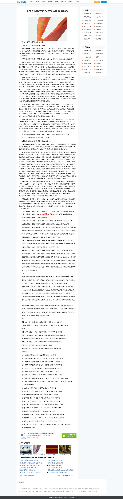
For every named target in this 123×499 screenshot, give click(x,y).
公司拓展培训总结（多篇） (55, 467)
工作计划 (30, 1)
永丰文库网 (50, 491)
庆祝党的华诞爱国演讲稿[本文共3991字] (87, 64)
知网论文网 (55, 488)
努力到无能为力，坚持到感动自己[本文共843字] (87, 68)
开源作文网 (30, 488)
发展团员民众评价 (99, 68)
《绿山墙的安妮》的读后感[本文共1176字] (99, 55)
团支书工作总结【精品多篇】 (87, 37)
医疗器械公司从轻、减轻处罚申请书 (30, 472)
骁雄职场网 (41, 491)
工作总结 (37, 1)
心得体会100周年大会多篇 (87, 74)
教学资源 (50, 1)
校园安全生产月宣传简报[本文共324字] (99, 64)
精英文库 (61, 488)
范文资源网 (85, 488)
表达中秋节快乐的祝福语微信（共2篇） (87, 52)
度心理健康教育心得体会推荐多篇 (87, 28)
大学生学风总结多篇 (99, 24)
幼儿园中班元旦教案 (99, 71)
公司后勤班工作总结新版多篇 (28, 467)
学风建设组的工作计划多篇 (99, 21)
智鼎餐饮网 (66, 491)
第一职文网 (35, 491)
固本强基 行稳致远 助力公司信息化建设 (31, 463)
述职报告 (43, 1)
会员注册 (103, 1)
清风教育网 (88, 491)
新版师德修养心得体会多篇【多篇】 (99, 28)
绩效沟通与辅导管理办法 (55, 465)
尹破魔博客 (24, 488)
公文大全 (76, 1)
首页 (22, 5)
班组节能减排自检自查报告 (55, 463)
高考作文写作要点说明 (87, 40)
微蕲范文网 (96, 488)
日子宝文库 (80, 488)
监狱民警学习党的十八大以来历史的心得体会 (99, 31)
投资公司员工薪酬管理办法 (27, 470)
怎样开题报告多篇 (99, 40)
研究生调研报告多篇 (87, 34)
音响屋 (20, 488)
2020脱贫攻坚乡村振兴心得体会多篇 (87, 58)
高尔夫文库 (77, 491)
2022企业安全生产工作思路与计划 (87, 31)
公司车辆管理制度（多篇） (55, 460)
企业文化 (63, 1)
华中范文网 (50, 488)
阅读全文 (52, 15)
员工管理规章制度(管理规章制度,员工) (58, 472)
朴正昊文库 (72, 491)
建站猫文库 (58, 497)
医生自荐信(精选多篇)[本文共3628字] (87, 61)
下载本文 (57, 15)
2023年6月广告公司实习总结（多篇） (30, 465)
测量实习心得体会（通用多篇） (99, 58)
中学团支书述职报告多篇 (87, 21)
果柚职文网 (30, 491)
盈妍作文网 (41, 488)
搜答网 (25, 491)
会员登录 (97, 1)
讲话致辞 (70, 1)
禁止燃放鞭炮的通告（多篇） (87, 18)
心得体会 (57, 1)
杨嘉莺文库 (91, 488)
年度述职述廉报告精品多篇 (99, 15)
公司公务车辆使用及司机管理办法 (29, 460)
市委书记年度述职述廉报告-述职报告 (99, 34)
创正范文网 (94, 491)
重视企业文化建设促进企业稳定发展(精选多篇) (61, 470)
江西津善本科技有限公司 (58, 491)
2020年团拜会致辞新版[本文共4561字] (99, 74)
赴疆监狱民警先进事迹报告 (87, 15)
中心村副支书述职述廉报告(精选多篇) (99, 18)
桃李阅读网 (65, 488)
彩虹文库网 (21, 491)
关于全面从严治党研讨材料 (99, 37)
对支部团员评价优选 (87, 24)
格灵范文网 (71, 488)
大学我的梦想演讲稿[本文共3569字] (99, 52)
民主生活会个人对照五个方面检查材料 (87, 55)
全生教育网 (83, 491)
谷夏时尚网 (35, 488)
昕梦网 (45, 491)
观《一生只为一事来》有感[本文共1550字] (99, 61)
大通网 (75, 488)
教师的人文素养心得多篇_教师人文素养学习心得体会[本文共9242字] (87, 71)
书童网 (45, 488)
